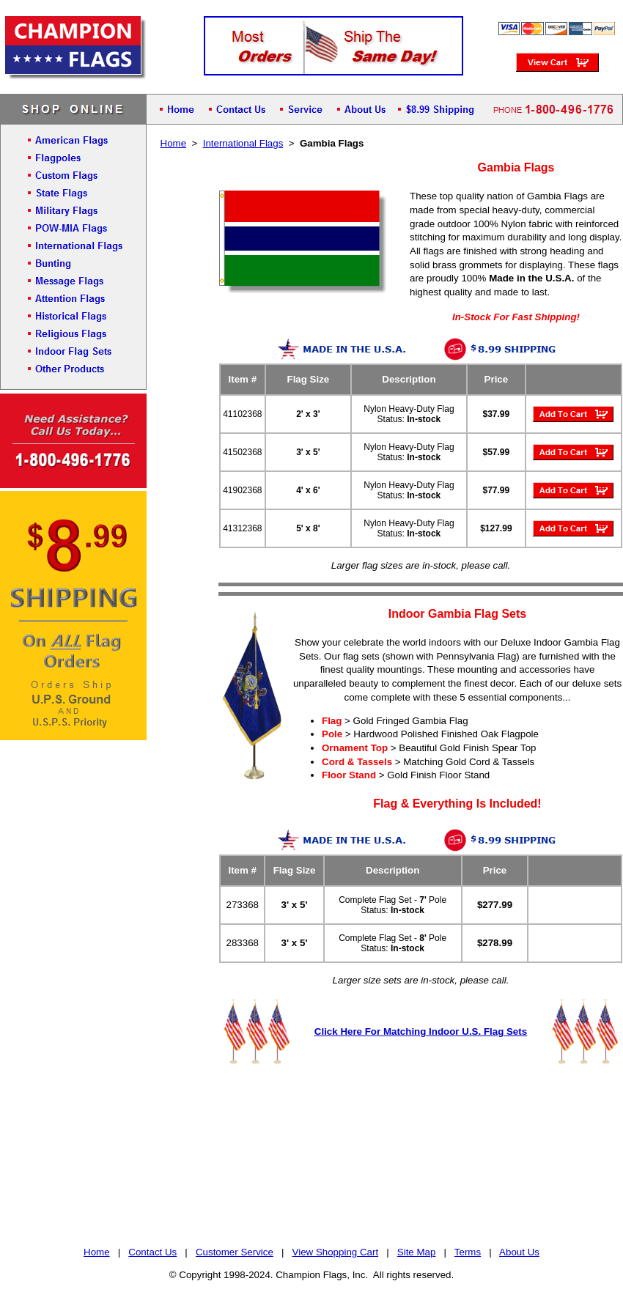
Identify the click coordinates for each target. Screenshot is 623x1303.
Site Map (416, 1252)
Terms (467, 1252)
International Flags (243, 143)
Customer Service (234, 1252)
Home (174, 143)
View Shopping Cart (335, 1252)
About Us (519, 1252)
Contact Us (152, 1252)
